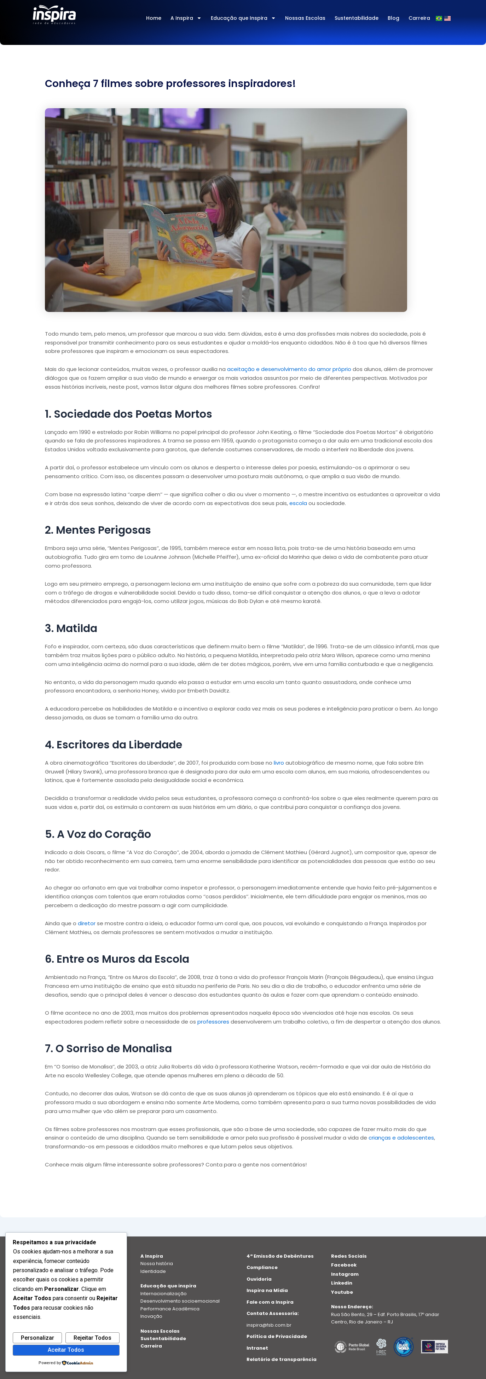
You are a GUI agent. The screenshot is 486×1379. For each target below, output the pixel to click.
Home (153, 18)
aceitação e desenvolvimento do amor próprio (289, 369)
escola (298, 503)
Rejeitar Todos (92, 1337)
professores (213, 1021)
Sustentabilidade (356, 18)
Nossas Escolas (305, 18)
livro (279, 762)
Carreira (419, 18)
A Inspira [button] (186, 18)
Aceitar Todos (66, 1349)
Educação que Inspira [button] (243, 18)
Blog (393, 18)
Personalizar (37, 1337)
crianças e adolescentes (401, 1137)
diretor (87, 923)
